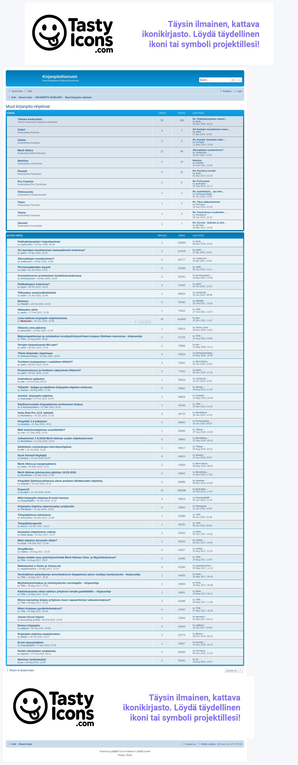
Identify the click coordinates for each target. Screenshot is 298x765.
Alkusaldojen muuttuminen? (208, 150)
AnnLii (24, 526)
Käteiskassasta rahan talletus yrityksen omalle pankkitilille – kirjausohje (64, 591)
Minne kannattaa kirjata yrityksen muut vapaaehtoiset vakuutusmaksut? (64, 600)
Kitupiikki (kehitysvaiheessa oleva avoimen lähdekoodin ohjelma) (60, 480)
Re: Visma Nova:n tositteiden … (210, 212)
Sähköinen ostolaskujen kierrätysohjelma (44, 446)
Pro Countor (26, 181)
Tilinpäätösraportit (30, 523)
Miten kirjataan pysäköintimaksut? (40, 608)
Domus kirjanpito (29, 625)
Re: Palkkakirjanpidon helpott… (210, 119)
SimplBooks (25, 548)
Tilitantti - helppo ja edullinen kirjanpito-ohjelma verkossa (55, 387)
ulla (22, 381)
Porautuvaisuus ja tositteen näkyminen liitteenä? (49, 370)
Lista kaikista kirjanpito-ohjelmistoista (42, 318)
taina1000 (26, 330)
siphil (198, 132)
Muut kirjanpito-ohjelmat (28, 106)
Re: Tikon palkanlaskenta (206, 202)
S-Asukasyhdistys (30, 407)
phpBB (114, 751)
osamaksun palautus (31, 378)
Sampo (24, 390)
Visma (22, 212)
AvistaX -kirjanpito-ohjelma (35, 395)
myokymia (201, 292)
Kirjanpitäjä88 (28, 500)
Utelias (199, 540)
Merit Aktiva (25, 150)
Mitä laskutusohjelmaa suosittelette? (41, 429)
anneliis (199, 642)
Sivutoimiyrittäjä (204, 194)
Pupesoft (23, 489)
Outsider (200, 142)
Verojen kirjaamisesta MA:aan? (38, 344)
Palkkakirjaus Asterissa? (34, 284)
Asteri (21, 129)
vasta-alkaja (27, 534)
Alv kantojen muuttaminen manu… (211, 129)
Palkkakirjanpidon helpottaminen (39, 241)
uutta (23, 270)
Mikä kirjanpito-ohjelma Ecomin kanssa (43, 497)
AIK (22, 449)
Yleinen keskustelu (30, 119)
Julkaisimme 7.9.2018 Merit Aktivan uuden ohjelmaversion (55, 438)
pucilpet (25, 492)
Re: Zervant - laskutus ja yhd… (209, 222)
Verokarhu (201, 215)
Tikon (21, 202)
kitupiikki (25, 424)
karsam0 (200, 616)
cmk (23, 432)
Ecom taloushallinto (30, 642)
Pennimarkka (202, 421)
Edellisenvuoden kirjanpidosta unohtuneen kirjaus (50, 404)
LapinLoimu (26, 244)
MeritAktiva (26, 415)
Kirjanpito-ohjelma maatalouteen (39, 634)
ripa (197, 318)
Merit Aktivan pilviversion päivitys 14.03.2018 (47, 472)
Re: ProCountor (201, 181)
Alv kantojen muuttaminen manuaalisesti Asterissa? (51, 250)
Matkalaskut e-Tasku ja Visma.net (39, 565)
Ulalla (23, 466)
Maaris (24, 637)
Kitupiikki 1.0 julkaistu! (32, 421)
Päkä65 (199, 163)
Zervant (23, 222)
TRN (198, 309)
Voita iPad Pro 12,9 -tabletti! (35, 412)
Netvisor (23, 160)
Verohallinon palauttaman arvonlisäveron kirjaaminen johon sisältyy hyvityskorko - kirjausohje (79, 574)
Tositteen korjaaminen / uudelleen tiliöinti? (45, 361)
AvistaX (24, 458)
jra (22, 662)
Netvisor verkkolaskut (32, 659)
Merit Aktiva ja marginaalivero (37, 463)
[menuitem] (28, 91)
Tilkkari (199, 429)
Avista (22, 140)
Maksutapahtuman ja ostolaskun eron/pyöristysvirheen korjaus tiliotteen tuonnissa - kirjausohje (80, 336)
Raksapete (26, 509)
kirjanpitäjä (26, 398)
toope (23, 543)
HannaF (25, 654)
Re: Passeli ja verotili (204, 171)
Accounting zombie (30, 620)
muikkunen (201, 152)
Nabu (198, 531)
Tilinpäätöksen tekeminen (34, 514)
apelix (24, 312)
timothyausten (28, 278)
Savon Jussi (202, 327)
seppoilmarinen (28, 568)
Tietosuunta (25, 191)
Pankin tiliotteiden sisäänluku (37, 651)
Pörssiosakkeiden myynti (34, 267)
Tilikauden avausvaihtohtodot (37, 292)
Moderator (26, 321)
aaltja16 (25, 628)
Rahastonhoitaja (29, 356)
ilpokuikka (201, 183)
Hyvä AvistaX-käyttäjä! (32, 455)
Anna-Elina (26, 517)
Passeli (22, 171)
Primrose (200, 204)
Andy (198, 121)
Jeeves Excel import (31, 617)
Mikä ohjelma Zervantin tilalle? (37, 540)
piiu (197, 344)
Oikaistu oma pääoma (32, 327)
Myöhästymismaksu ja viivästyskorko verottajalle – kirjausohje (58, 582)
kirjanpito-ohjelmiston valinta (36, 531)
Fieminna (200, 650)
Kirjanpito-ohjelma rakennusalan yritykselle (46, 506)
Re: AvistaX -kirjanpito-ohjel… (209, 139)
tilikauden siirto (28, 309)
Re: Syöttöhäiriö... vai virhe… (208, 191)
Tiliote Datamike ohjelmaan (35, 353)
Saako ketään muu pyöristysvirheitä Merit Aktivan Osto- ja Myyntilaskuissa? (67, 557)
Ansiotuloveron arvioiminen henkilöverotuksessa (50, 275)
